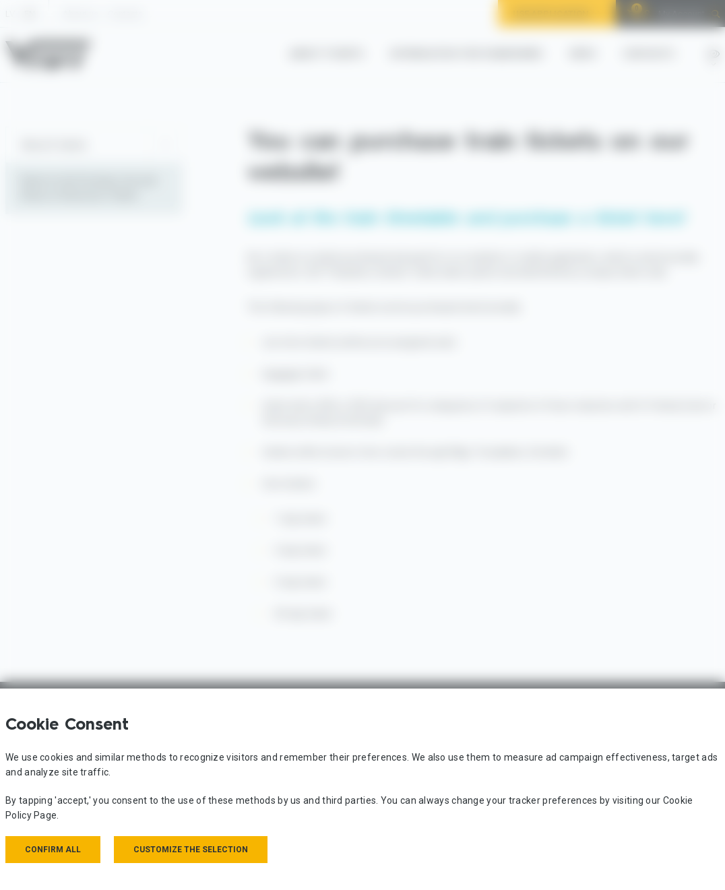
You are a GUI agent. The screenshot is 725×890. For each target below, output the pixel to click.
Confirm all (53, 849)
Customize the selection (190, 849)
